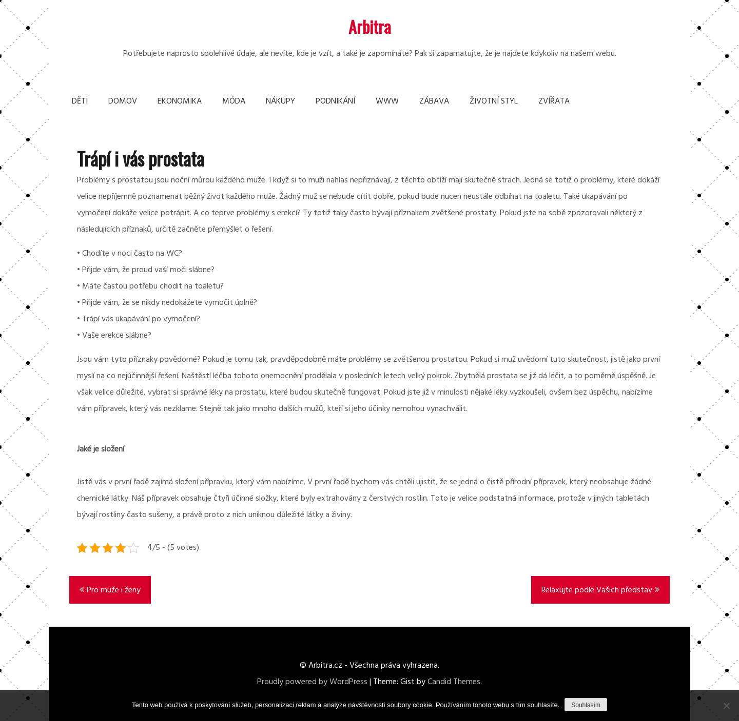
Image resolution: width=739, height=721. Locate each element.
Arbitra (369, 26)
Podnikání (335, 101)
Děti (80, 101)
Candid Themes (453, 682)
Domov (122, 101)
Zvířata (554, 101)
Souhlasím (585, 705)
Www (387, 101)
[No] (726, 706)
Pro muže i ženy (114, 590)
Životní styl (494, 101)
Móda (233, 101)
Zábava (434, 101)
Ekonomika (180, 101)
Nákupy (280, 101)
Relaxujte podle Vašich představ (596, 590)
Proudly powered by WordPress (312, 682)
